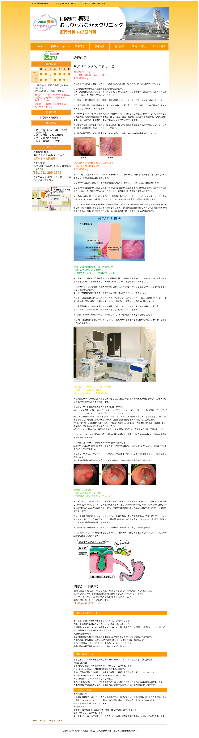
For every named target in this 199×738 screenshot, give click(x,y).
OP (36, 720)
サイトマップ (55, 720)
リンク (42, 720)
